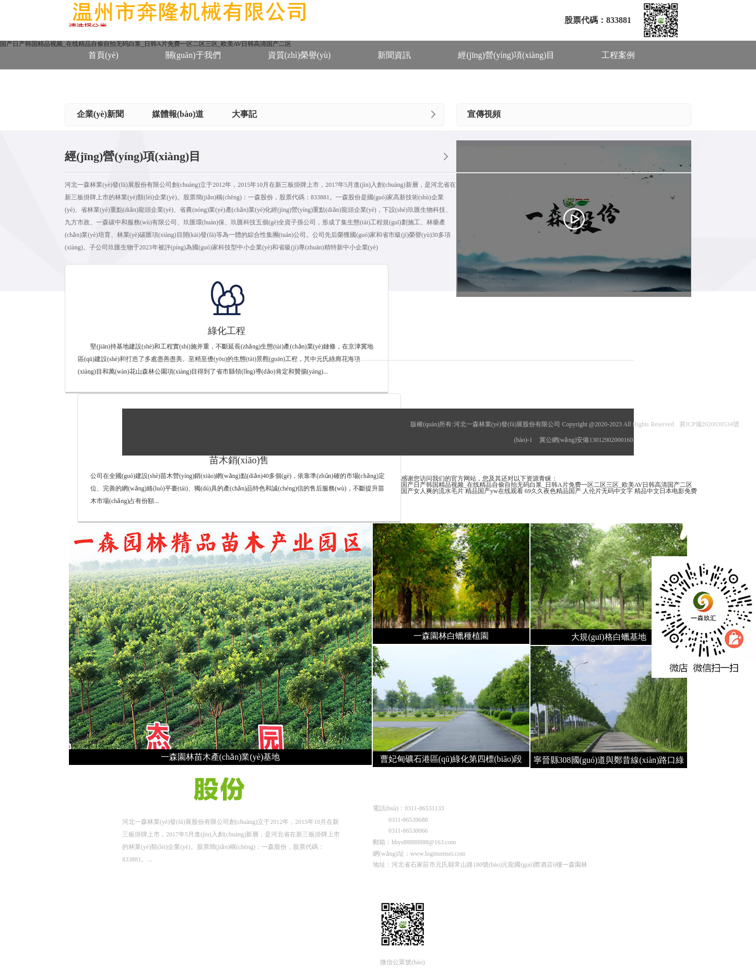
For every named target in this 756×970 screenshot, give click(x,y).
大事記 (244, 114)
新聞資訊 (394, 55)
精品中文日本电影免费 (665, 491)
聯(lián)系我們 (194, 84)
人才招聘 (105, 84)
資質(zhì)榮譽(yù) (299, 55)
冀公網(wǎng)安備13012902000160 (586, 440)
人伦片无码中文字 (608, 491)
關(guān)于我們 (193, 55)
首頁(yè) (103, 55)
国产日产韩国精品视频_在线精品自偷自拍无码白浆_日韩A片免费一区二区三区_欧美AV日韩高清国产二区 (546, 484)
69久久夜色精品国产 (553, 491)
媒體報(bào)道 (178, 114)
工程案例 (618, 55)
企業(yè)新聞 (100, 114)
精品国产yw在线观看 (494, 491)
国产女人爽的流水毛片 (432, 491)
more (433, 114)
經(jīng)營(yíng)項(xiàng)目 (506, 55)
